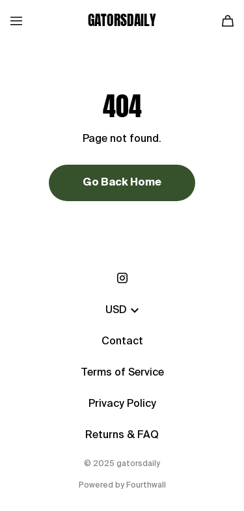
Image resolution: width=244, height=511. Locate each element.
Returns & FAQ (122, 435)
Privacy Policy (122, 404)
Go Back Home (122, 183)
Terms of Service (122, 373)
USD (122, 310)
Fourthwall (146, 486)
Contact (122, 342)
